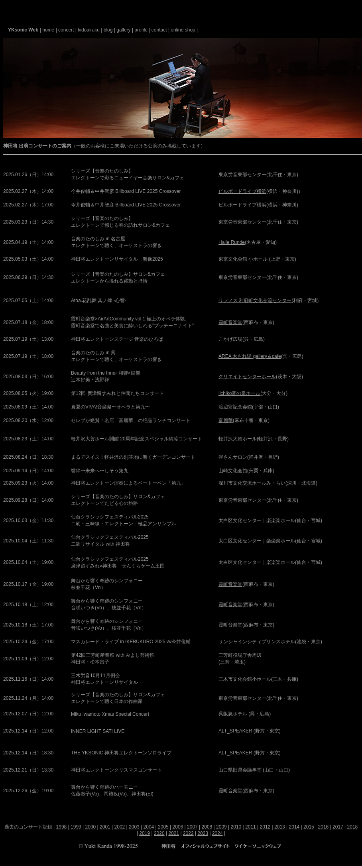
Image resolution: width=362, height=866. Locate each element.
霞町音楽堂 (230, 322)
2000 (90, 827)
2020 (159, 833)
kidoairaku (89, 30)
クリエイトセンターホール (247, 376)
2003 (134, 827)
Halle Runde (231, 242)
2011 (250, 827)
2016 (323, 827)
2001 (105, 827)
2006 (178, 827)
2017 (337, 827)
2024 (217, 833)
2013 (279, 827)
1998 (61, 827)
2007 (192, 827)
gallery (123, 30)
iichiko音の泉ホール (239, 393)
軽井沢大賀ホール (237, 439)
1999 (76, 827)
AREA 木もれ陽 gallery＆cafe (249, 356)
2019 (144, 833)
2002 (119, 827)
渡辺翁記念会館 (235, 407)
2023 (202, 833)
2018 (352, 827)
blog (108, 30)
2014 (294, 827)
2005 (163, 827)
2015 (308, 827)
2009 (221, 827)
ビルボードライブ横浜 (242, 191)
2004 (149, 827)
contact (159, 30)
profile (141, 30)
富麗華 (225, 420)
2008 (207, 827)
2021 (173, 833)
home (48, 30)
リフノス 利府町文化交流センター (254, 300)
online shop (183, 30)
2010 (236, 827)
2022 (188, 833)
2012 (265, 827)
